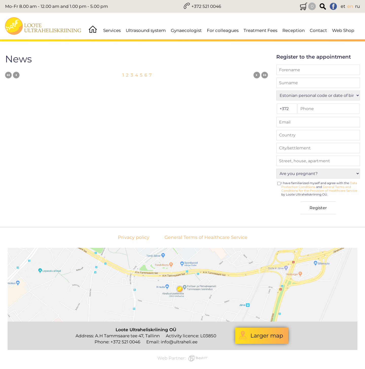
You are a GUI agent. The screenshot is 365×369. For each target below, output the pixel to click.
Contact (318, 30)
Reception (293, 30)
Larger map (266, 335)
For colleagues (223, 30)
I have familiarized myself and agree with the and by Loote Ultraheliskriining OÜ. (319, 188)
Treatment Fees (260, 30)
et (343, 6)
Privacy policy (133, 237)
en (350, 6)
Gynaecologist (186, 30)
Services (112, 30)
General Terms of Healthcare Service (206, 237)
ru (357, 6)
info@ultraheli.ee (179, 341)
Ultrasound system (146, 30)
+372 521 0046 (206, 6)
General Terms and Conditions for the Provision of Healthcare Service (319, 188)
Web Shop (343, 30)
